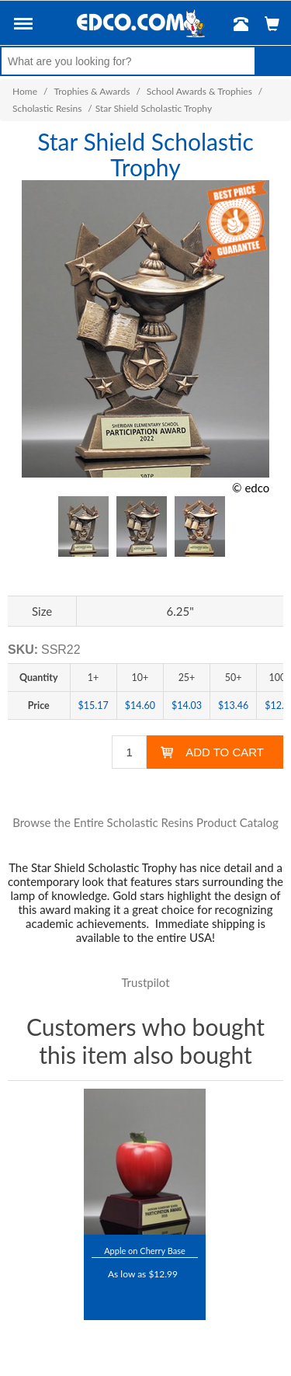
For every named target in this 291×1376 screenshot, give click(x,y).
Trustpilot (145, 982)
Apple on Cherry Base (144, 1251)
